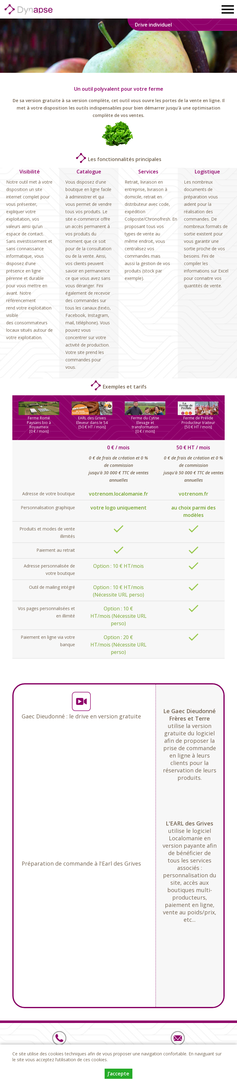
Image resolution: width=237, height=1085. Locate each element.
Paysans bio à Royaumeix (39, 425)
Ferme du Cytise (145, 418)
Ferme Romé (39, 418)
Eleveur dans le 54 (92, 422)
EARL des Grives (92, 418)
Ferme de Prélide (198, 418)
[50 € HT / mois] (92, 427)
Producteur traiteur (198, 422)
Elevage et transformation (145, 425)
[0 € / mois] (39, 431)
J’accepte (118, 1073)
